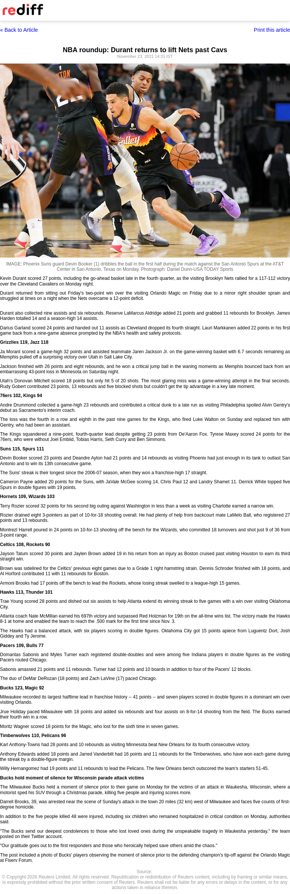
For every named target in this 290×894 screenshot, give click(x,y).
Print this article (272, 30)
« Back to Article (19, 30)
